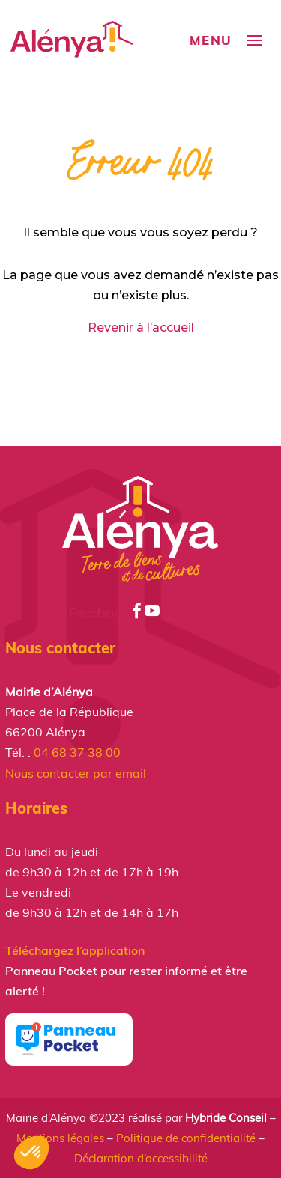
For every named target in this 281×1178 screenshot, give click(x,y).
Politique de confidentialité (186, 1138)
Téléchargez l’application (75, 950)
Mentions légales (60, 1138)
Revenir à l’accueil (141, 327)
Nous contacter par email (75, 773)
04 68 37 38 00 (77, 752)
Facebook (106, 613)
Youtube (179, 613)
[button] (31, 1153)
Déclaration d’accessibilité (141, 1158)
